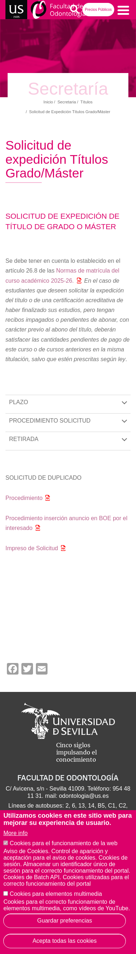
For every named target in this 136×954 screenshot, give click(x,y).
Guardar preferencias (64, 920)
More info (15, 833)
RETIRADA (69, 443)
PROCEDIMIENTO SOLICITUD (69, 425)
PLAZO (69, 406)
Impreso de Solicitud (31, 548)
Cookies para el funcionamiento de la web (64, 843)
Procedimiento (23, 498)
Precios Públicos (98, 10)
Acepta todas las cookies (65, 941)
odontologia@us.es (83, 796)
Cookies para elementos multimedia (56, 894)
